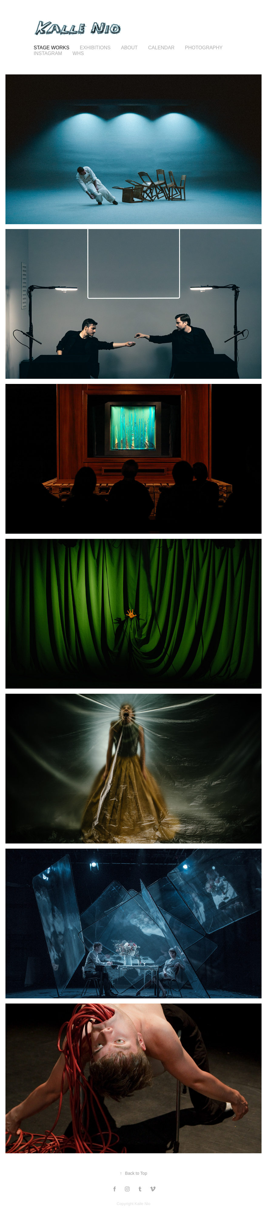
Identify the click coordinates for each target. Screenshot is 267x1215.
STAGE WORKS (51, 47)
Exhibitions (95, 47)
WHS (78, 53)
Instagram (48, 53)
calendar (161, 47)
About (129, 47)
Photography (203, 47)
